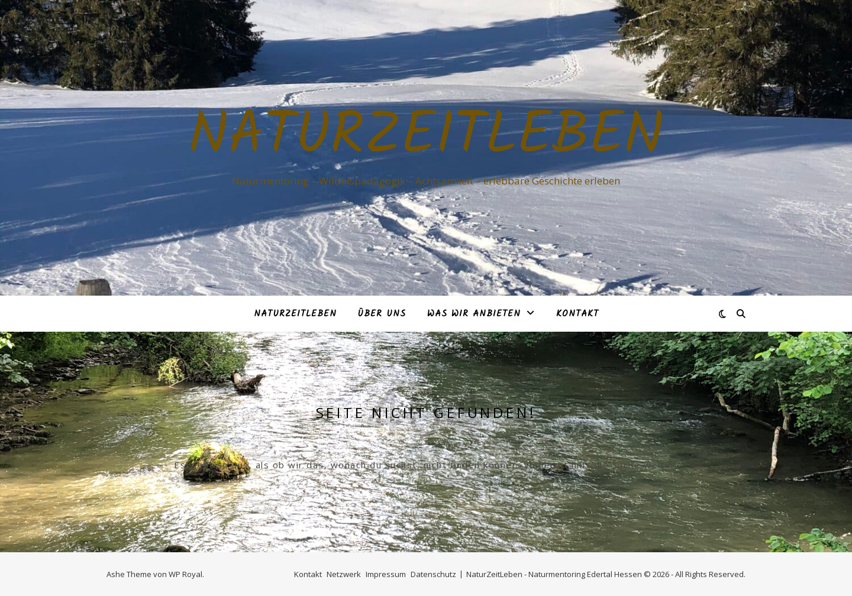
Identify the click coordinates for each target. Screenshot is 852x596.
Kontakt (577, 314)
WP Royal (185, 574)
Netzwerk (344, 574)
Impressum (386, 574)
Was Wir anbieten (474, 314)
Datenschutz (433, 574)
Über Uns (382, 314)
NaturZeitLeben (426, 137)
